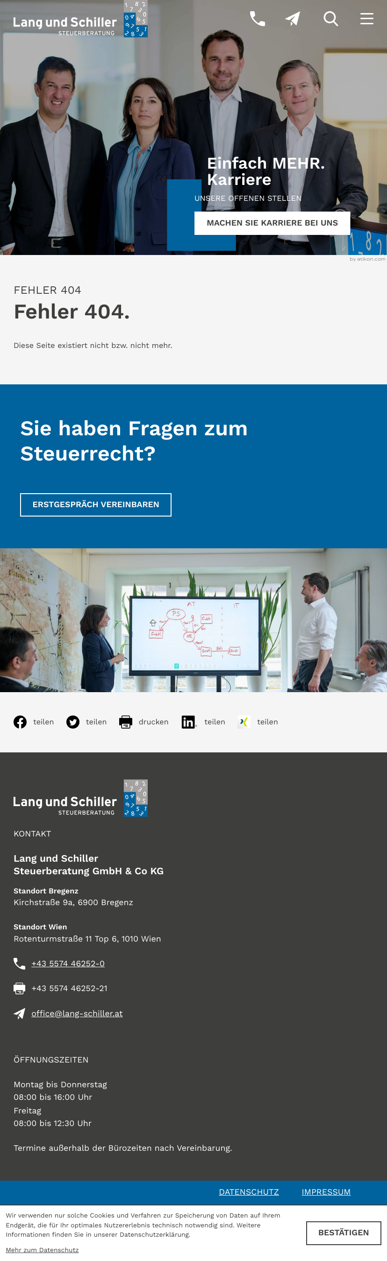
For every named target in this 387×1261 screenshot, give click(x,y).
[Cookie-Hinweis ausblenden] (343, 1233)
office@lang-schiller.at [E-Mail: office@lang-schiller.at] (76, 1014)
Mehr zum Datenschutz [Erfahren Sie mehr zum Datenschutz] (42, 1250)
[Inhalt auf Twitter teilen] (92, 722)
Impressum (326, 1192)
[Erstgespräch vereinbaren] (96, 505)
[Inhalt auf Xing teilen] (263, 722)
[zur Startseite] (81, 18)
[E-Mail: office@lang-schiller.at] (283, 18)
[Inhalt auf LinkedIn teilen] (209, 722)
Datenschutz (249, 1192)
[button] (247, 18)
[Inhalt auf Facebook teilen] (40, 722)
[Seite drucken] (150, 722)
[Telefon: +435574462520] (68, 964)
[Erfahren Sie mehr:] (272, 223)
